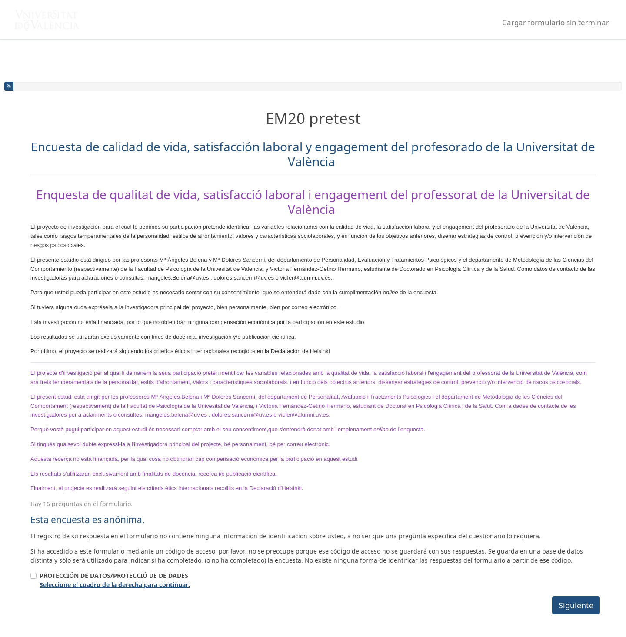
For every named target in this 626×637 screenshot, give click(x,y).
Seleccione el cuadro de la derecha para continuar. (115, 584)
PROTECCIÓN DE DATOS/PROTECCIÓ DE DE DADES (115, 580)
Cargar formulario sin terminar (555, 22)
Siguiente (576, 605)
